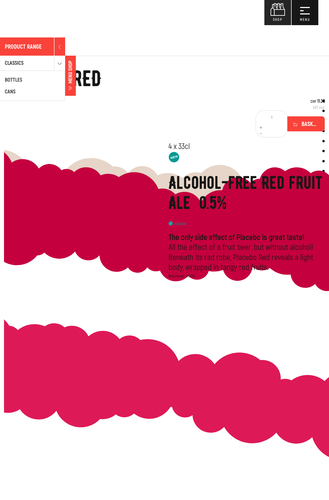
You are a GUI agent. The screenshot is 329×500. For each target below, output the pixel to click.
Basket (309, 124)
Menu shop (5, 76)
